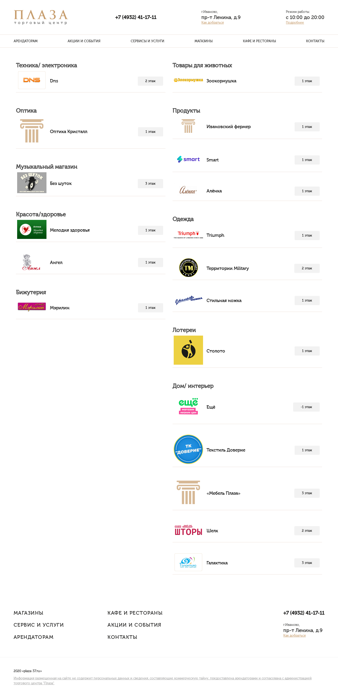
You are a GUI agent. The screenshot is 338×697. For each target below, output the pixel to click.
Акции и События (134, 625)
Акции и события (84, 41)
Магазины (204, 41)
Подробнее (295, 23)
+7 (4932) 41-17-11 (135, 17)
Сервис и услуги (39, 625)
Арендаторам (26, 41)
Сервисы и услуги (147, 41)
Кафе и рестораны (259, 41)
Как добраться (212, 23)
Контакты (315, 41)
